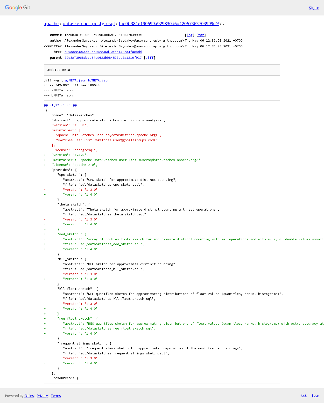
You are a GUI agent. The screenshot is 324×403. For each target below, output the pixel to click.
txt (304, 395)
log (189, 35)
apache (51, 23)
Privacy (42, 395)
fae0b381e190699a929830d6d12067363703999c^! (169, 23)
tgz (201, 35)
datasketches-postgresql (89, 23)
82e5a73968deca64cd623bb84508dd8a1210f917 (103, 57)
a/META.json (75, 80)
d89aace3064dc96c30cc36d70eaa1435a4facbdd (103, 52)
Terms (56, 395)
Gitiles (29, 395)
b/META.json (98, 80)
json (315, 395)
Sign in (314, 7)
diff (149, 57)
